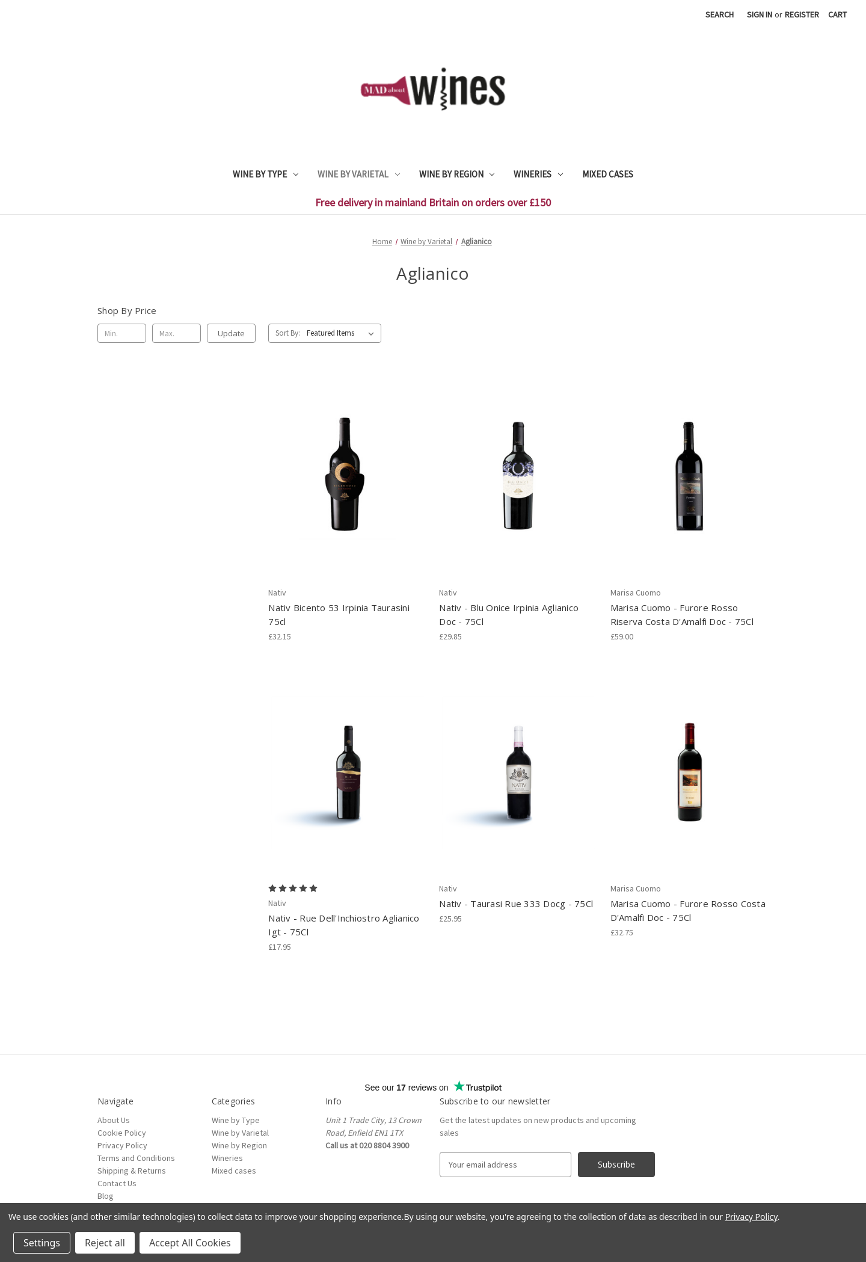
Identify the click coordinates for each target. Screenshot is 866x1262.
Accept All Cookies (190, 1242)
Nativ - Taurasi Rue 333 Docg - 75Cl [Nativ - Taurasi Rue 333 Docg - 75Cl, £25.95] (516, 903)
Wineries (538, 174)
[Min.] (121, 333)
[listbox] (343, 333)
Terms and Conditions (136, 1158)
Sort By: (287, 333)
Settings (41, 1242)
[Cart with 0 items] (837, 14)
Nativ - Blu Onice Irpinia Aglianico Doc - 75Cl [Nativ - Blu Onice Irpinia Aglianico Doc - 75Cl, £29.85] (509, 614)
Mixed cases (607, 174)
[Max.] (176, 333)
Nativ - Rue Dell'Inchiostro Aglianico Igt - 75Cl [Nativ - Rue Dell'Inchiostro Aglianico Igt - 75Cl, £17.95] (343, 925)
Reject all (105, 1242)
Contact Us (117, 1183)
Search (719, 14)
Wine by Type (265, 174)
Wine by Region (457, 174)
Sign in (759, 14)
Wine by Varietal (359, 174)
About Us (113, 1120)
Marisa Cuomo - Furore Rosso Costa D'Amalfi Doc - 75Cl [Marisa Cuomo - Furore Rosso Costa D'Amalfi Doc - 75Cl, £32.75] (688, 910)
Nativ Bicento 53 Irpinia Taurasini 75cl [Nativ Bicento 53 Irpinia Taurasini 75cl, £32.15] (339, 614)
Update (231, 333)
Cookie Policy (121, 1132)
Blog (105, 1195)
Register (802, 14)
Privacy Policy (122, 1145)
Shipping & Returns (131, 1170)
